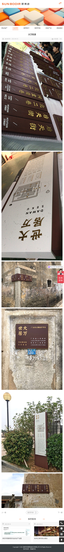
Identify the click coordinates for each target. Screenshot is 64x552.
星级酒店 (60, 28)
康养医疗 (26, 28)
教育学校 (38, 28)
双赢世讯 (33, 549)
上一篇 (3, 512)
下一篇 (60, 512)
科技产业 (49, 28)
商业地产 (4, 28)
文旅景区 (15, 28)
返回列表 (32, 512)
